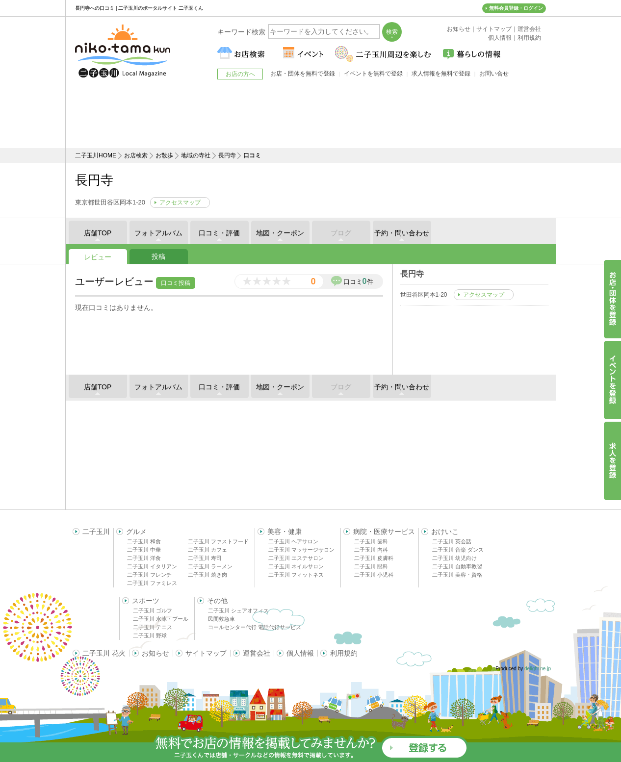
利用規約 (344, 653)
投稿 (158, 256)
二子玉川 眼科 (371, 566)
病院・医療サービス (384, 531)
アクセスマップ (180, 202)
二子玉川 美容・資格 (457, 575)
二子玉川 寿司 (205, 558)
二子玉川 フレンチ (149, 575)
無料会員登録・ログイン (516, 8)
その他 (217, 601)
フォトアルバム (158, 233)
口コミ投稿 (175, 282)
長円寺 (227, 155)
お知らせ (155, 653)
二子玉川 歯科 (371, 541)
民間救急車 (221, 619)
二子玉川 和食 (144, 541)
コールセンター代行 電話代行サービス (254, 627)
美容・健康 (284, 531)
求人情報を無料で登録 (441, 73)
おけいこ (445, 531)
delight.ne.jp (537, 668)
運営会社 (256, 653)
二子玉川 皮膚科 (373, 558)
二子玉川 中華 (144, 550)
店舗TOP (98, 233)
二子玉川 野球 (150, 635)
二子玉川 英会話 (451, 541)
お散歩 (164, 155)
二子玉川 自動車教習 (457, 566)
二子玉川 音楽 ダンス (458, 550)
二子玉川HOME (95, 155)
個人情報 (300, 653)
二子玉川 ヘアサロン (293, 541)
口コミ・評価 (219, 233)
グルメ (136, 531)
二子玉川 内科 (371, 550)
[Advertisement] (310, 119)
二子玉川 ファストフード (218, 541)
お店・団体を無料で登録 (302, 73)
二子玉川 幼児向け (454, 558)
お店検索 (136, 155)
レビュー (97, 257)
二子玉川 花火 (104, 653)
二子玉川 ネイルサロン (296, 566)
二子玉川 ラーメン (210, 566)
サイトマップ (206, 653)
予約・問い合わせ (401, 233)
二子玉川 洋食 (144, 558)
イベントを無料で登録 (373, 73)
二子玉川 (96, 531)
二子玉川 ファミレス (152, 583)
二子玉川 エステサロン (296, 558)
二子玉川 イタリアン (152, 566)
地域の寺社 (195, 155)
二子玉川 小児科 (373, 575)
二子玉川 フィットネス (296, 575)
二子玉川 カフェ (207, 550)
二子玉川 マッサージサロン (301, 550)
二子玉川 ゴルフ (152, 610)
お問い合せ (494, 73)
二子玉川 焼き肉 (207, 575)
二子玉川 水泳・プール (160, 619)
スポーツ (145, 601)
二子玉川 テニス (152, 627)
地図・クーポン (280, 233)
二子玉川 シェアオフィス (238, 610)
